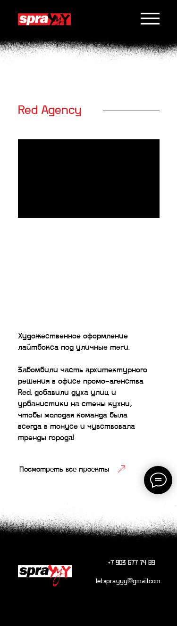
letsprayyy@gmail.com (128, 581)
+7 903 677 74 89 (131, 563)
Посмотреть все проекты (64, 470)
